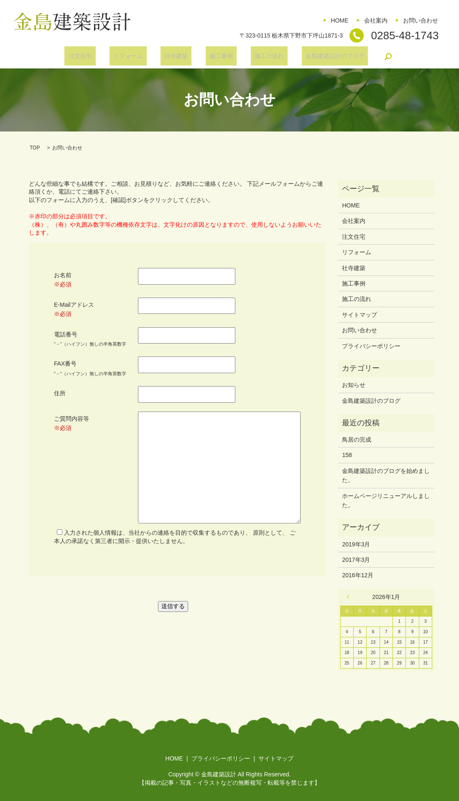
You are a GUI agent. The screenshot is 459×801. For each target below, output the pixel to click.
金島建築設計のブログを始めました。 (386, 475)
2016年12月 (357, 575)
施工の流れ (258, 56)
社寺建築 (179, 56)
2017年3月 (356, 559)
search (365, 56)
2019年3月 (356, 544)
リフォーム (139, 56)
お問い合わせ (420, 20)
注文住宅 (99, 56)
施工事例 (217, 56)
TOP (35, 148)
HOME (339, 20)
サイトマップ (359, 314)
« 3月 (350, 597)
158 (347, 455)
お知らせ (353, 385)
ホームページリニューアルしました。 (386, 500)
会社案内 (376, 20)
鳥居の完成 (356, 439)
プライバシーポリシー (371, 346)
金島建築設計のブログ (315, 56)
